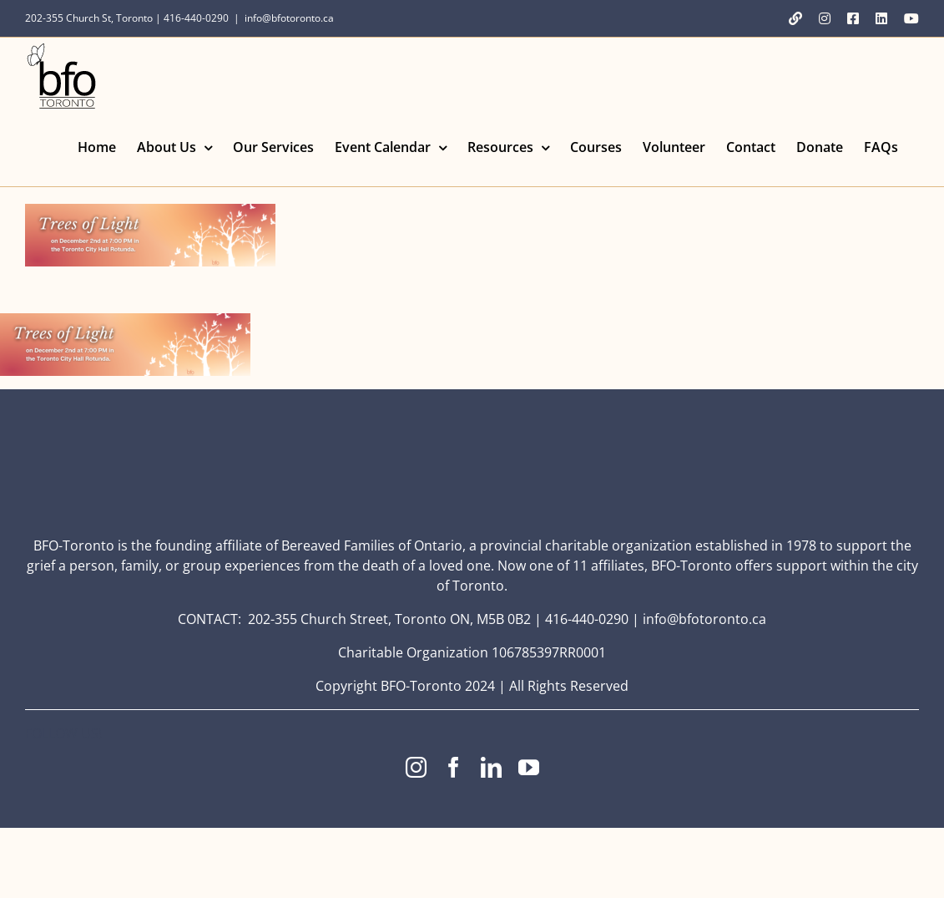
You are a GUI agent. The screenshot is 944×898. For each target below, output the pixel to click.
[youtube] (528, 767)
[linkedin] (491, 767)
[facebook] (453, 767)
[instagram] (416, 767)
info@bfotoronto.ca (289, 18)
